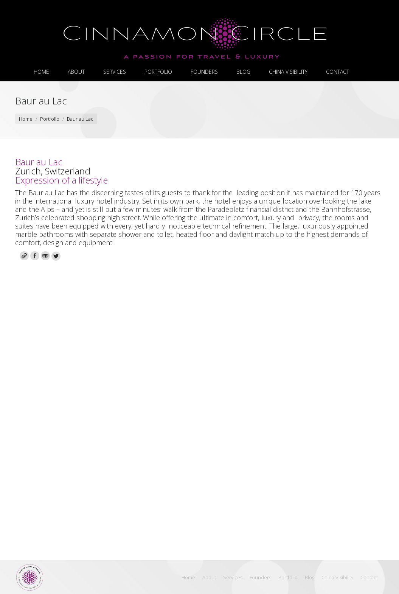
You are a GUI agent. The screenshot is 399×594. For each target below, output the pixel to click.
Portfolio (49, 118)
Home (26, 118)
